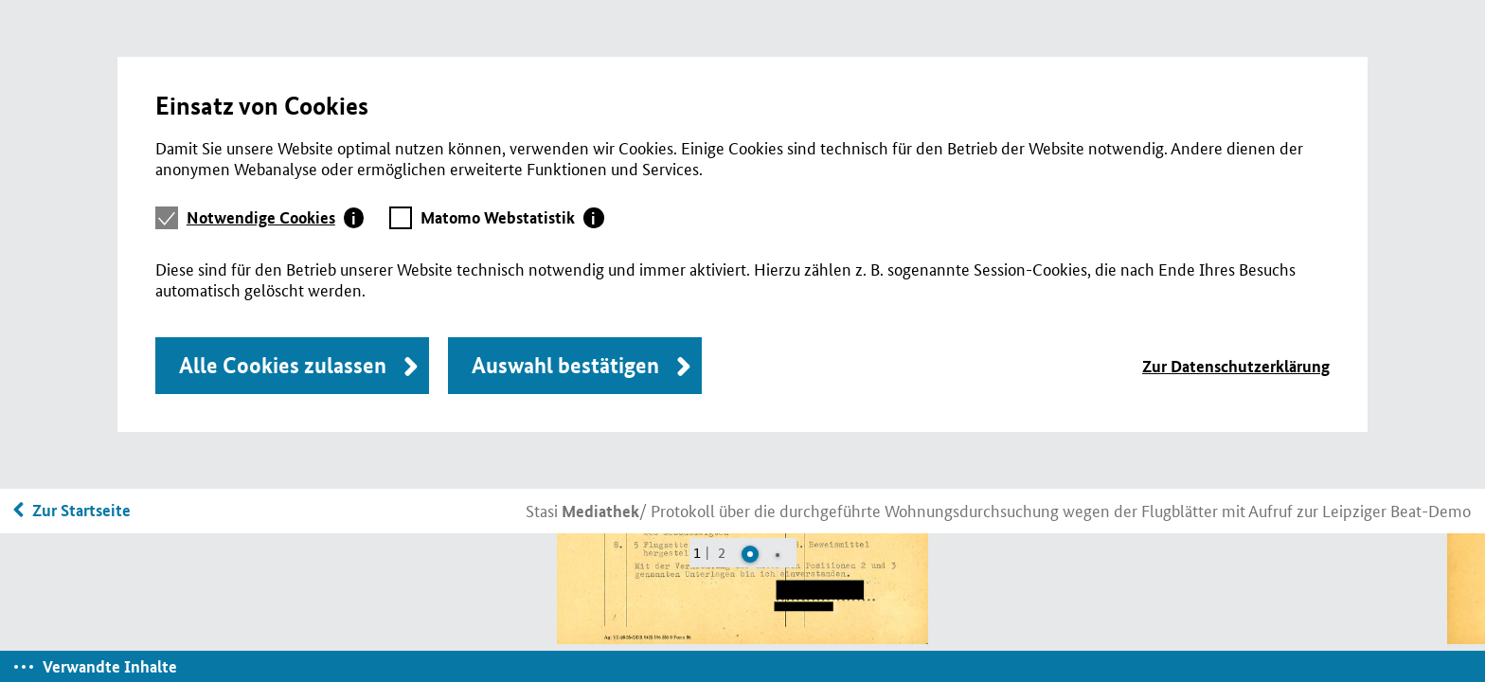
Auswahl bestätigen (565, 365)
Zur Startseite (81, 510)
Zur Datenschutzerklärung (1236, 366)
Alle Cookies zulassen (282, 365)
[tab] (276, 217)
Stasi (582, 509)
